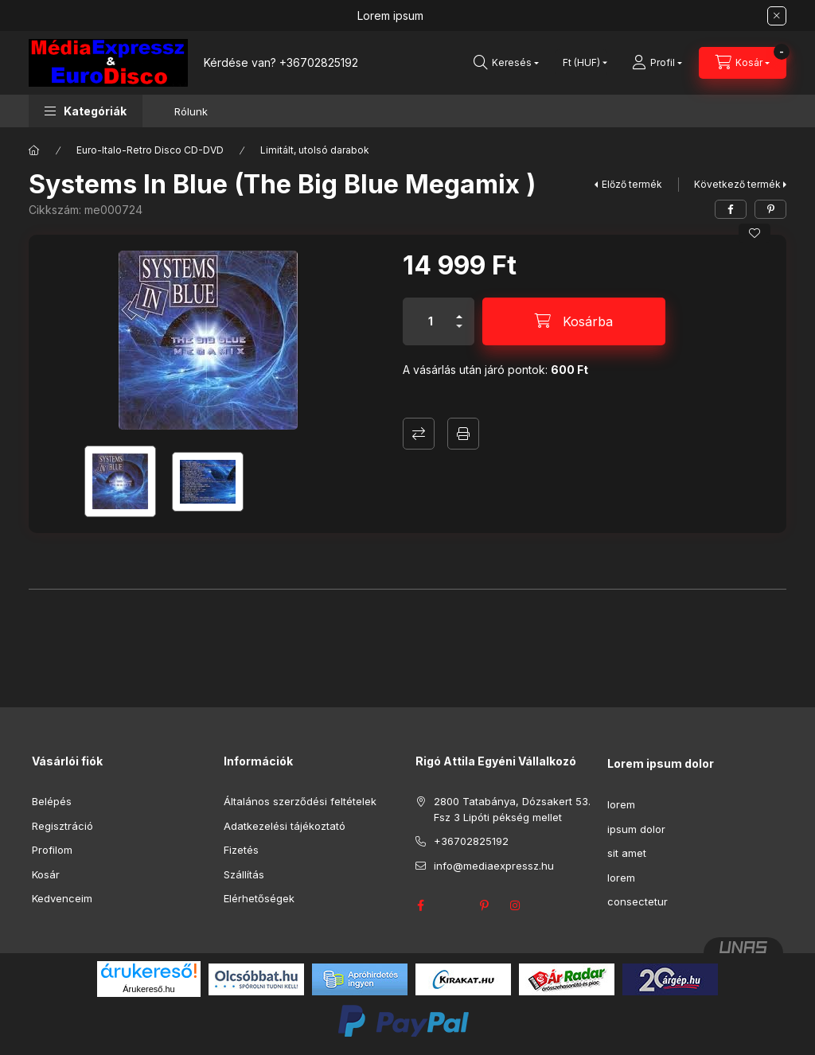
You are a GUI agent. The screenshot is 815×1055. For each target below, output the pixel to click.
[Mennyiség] (430, 321)
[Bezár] (776, 15)
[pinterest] (770, 209)
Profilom (52, 849)
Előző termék (632, 184)
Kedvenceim (62, 898)
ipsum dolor (636, 829)
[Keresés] (506, 63)
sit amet (626, 853)
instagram (516, 905)
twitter (452, 905)
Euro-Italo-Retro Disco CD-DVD (150, 150)
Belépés (52, 801)
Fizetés (241, 849)
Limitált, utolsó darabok (314, 150)
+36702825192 (318, 62)
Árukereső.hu (148, 989)
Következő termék (737, 184)
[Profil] (657, 63)
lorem (621, 804)
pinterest (484, 905)
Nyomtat (463, 434)
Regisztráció (62, 825)
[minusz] (459, 333)
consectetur (637, 901)
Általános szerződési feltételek (300, 801)
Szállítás (244, 874)
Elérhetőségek (259, 898)
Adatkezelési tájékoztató (284, 825)
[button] (85, 111)
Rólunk (191, 111)
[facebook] (731, 209)
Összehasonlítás (419, 434)
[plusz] (459, 309)
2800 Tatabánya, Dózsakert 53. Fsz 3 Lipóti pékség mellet (512, 809)
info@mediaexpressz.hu (494, 865)
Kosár (46, 874)
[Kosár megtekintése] (742, 63)
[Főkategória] (34, 150)
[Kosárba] (573, 321)
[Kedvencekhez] (754, 233)
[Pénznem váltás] (581, 62)
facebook (420, 905)
